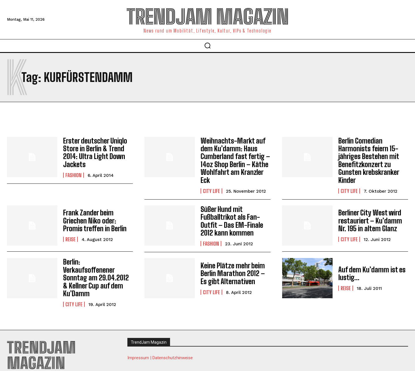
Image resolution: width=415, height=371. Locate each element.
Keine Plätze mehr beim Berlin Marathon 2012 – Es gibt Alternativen (232, 271)
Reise (70, 237)
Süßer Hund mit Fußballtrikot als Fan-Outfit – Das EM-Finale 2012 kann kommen (231, 218)
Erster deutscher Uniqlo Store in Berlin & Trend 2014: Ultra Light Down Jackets (94, 151)
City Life (211, 189)
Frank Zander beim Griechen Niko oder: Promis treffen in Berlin (94, 219)
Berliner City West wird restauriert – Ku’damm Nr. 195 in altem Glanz (369, 219)
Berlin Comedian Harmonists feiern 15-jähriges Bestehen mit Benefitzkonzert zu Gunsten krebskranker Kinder (368, 159)
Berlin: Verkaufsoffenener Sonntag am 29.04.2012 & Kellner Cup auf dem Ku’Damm (97, 270)
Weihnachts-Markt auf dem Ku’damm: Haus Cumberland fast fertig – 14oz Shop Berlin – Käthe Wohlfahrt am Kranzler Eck (235, 159)
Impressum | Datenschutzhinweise (160, 346)
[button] (207, 45)
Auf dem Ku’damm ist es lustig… (371, 271)
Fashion (73, 174)
